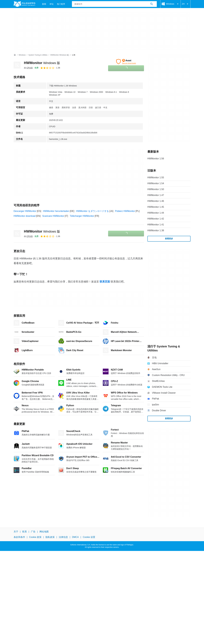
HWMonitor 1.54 (155, 183)
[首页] (15, 55)
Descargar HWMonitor (25, 211)
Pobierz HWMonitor (125, 211)
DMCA (75, 537)
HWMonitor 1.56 (155, 158)
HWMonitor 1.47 (155, 195)
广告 (33, 531)
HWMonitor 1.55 (155, 177)
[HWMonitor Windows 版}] (59, 55)
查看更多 (169, 238)
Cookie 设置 (89, 537)
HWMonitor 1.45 (155, 207)
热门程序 (61, 4)
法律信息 (63, 537)
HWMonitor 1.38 (155, 230)
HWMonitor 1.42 (155, 218)
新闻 (44, 4)
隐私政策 (50, 537)
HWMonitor (42, 63)
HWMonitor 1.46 (155, 201)
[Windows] (22, 55)
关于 (16, 531)
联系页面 (105, 281)
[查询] (114, 4)
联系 (24, 531)
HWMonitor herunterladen (56, 211)
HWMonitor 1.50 (155, 189)
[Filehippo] (24, 4)
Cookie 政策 (35, 537)
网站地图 (44, 531)
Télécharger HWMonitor (82, 216)
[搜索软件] (151, 4)
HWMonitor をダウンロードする (92, 211)
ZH (185, 4)
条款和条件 (19, 537)
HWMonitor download (25, 216)
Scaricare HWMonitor (53, 216)
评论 (52, 4)
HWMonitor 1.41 (155, 224)
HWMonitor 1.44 (155, 213)
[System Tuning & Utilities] (38, 55)
